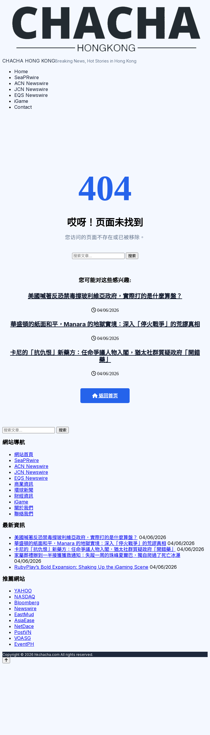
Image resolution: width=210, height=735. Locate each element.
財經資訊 (23, 496)
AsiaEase (24, 620)
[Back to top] (6, 660)
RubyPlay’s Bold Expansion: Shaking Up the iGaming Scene (81, 567)
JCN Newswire (31, 89)
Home (21, 71)
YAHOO (23, 591)
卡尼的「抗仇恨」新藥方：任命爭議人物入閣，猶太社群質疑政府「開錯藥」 (105, 356)
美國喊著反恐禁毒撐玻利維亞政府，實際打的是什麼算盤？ (105, 296)
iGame (21, 101)
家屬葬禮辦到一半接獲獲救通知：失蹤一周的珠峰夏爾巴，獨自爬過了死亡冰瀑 (97, 555)
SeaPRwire (26, 77)
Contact (23, 107)
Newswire (25, 608)
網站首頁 (23, 454)
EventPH (24, 644)
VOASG (22, 638)
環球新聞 (23, 490)
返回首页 (105, 395)
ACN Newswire (31, 83)
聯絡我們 (23, 514)
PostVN (22, 632)
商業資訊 (23, 484)
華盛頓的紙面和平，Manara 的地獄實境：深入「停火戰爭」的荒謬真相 (105, 324)
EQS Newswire (31, 95)
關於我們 (23, 508)
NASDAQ (24, 597)
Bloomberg (26, 602)
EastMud (24, 614)
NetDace (24, 626)
